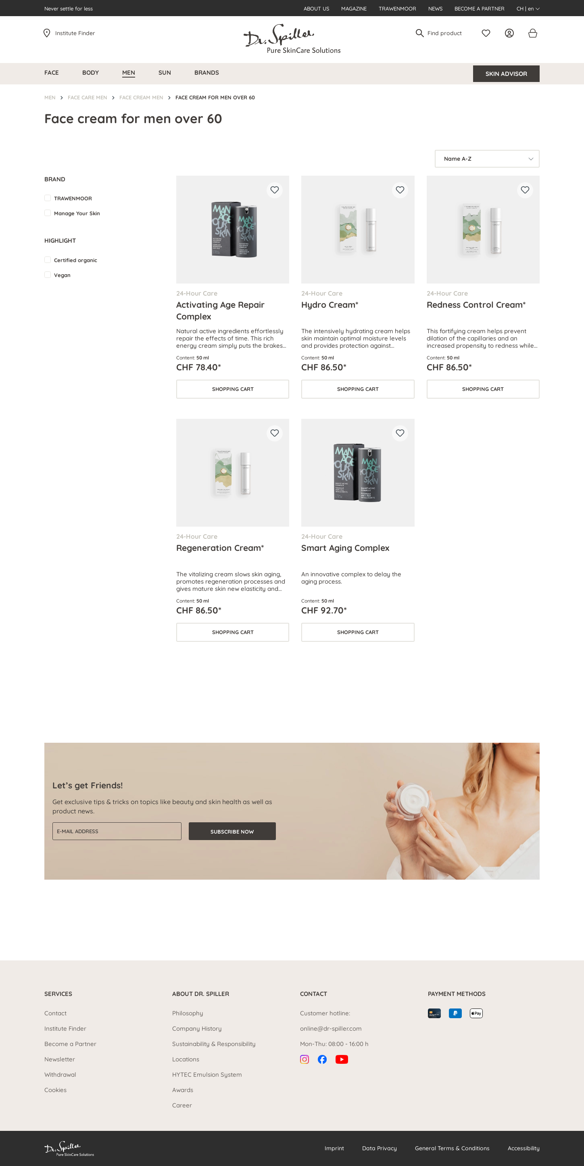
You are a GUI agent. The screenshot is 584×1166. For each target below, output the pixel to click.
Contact (55, 1013)
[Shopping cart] (532, 33)
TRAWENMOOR (73, 198)
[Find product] (448, 33)
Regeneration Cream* (220, 547)
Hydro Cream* (330, 304)
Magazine (354, 8)
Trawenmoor (397, 8)
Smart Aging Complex (345, 547)
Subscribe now (232, 831)
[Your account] (511, 33)
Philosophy (187, 1013)
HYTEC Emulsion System (207, 1074)
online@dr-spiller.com (331, 1028)
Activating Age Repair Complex (220, 310)
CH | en (528, 8)
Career (182, 1105)
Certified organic (75, 260)
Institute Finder (75, 33)
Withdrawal (60, 1074)
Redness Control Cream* (476, 304)
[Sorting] (487, 159)
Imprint (334, 1148)
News (435, 8)
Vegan (62, 275)
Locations (185, 1059)
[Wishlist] (488, 33)
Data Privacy (379, 1148)
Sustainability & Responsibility (214, 1044)
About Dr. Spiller (200, 994)
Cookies (55, 1090)
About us (316, 8)
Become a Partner (480, 8)
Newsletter (59, 1059)
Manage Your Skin (77, 213)
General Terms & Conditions (452, 1148)
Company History (197, 1028)
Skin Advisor (506, 74)
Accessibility (524, 1148)
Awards (182, 1090)
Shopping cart (233, 389)
